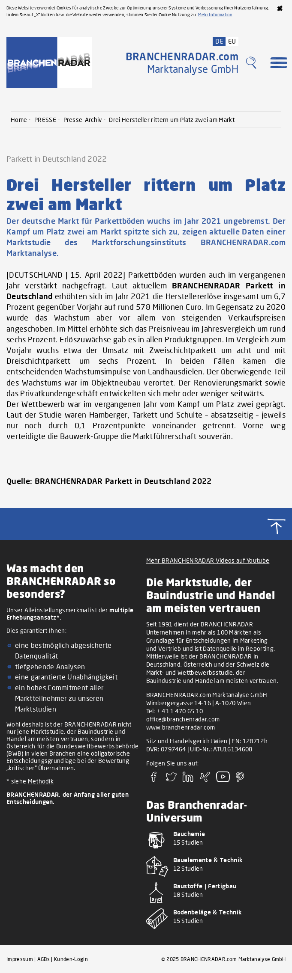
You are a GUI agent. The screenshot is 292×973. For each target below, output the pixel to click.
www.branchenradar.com (180, 727)
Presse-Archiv (82, 119)
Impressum (19, 959)
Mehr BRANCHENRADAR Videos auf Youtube (208, 560)
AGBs (43, 959)
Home (19, 119)
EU (232, 41)
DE (219, 41)
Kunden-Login (71, 959)
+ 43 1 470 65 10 (180, 711)
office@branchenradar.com (183, 719)
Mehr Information (215, 14)
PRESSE (45, 119)
